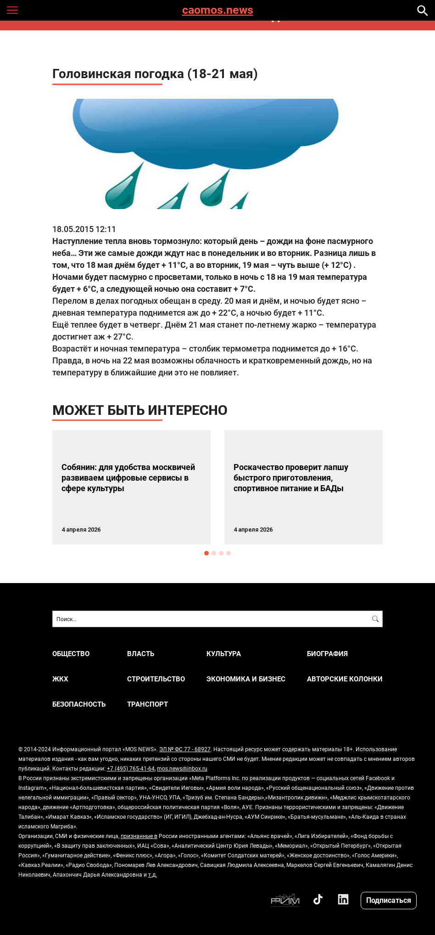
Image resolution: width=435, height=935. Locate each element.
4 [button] (228, 553)
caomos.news (217, 10)
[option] (131, 487)
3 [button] (221, 553)
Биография (327, 653)
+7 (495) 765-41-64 (131, 768)
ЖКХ (60, 678)
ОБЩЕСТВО (70, 653)
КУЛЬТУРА (223, 653)
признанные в (139, 835)
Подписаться (388, 900)
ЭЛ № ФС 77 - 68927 (185, 749)
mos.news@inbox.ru (182, 768)
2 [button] (214, 553)
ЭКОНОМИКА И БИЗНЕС (245, 678)
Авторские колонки (345, 678)
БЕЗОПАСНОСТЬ (79, 704)
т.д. (152, 874)
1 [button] (206, 553)
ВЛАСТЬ (140, 653)
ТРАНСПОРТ (147, 704)
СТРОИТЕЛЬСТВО (156, 678)
